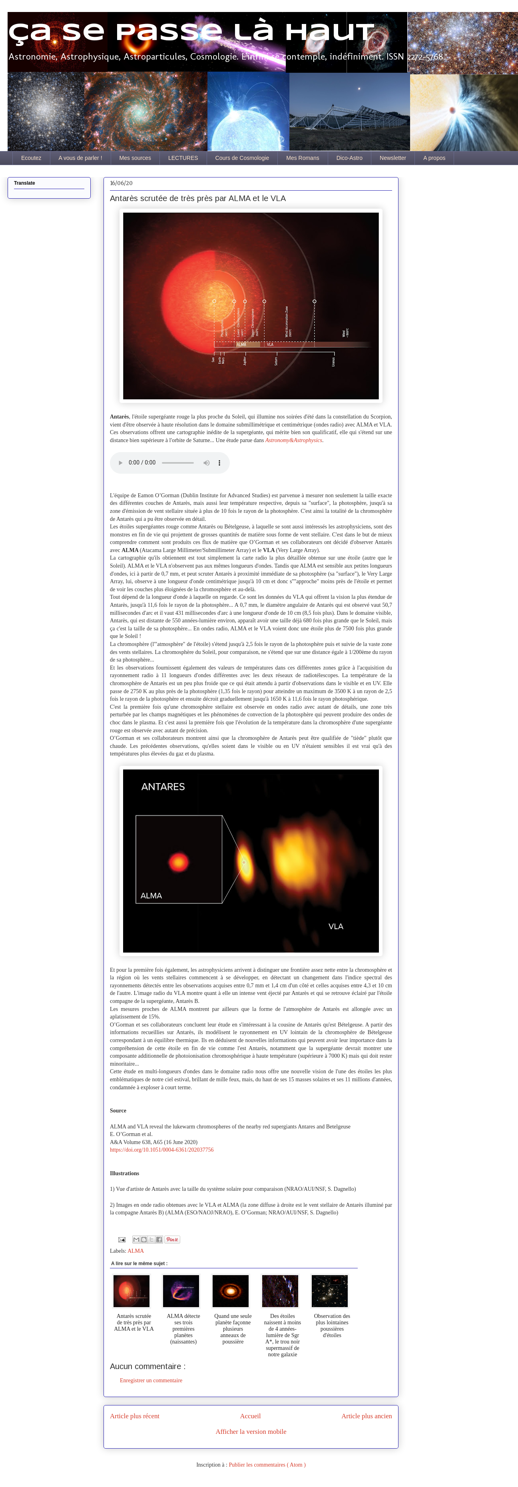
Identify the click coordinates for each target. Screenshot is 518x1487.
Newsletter (393, 158)
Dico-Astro (350, 158)
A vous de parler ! (80, 158)
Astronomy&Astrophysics (293, 440)
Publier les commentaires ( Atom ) (267, 1465)
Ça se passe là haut (191, 33)
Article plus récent (134, 1416)
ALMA (136, 1251)
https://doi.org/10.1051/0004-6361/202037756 (162, 1150)
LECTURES (183, 158)
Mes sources (135, 158)
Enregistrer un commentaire (151, 1380)
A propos (434, 158)
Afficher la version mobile (250, 1431)
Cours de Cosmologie (242, 158)
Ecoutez (31, 158)
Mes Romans (302, 158)
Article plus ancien (366, 1416)
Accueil (250, 1416)
